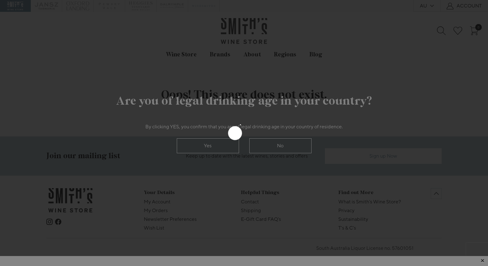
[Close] (482, 261)
